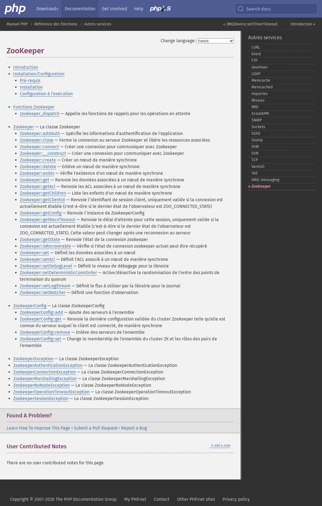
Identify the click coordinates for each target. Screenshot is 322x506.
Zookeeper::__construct (43, 153)
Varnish (257, 166)
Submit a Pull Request (96, 428)
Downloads (47, 8)
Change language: (178, 40)
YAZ (254, 173)
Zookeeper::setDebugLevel (46, 266)
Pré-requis (30, 80)
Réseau (257, 100)
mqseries (259, 93)
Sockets (258, 126)
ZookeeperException (33, 358)
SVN (255, 153)
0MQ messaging (265, 180)
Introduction (25, 67)
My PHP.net (135, 499)
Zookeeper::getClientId (42, 199)
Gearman (259, 67)
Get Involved (114, 8)
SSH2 (255, 133)
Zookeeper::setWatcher (43, 292)
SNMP (256, 120)
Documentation (80, 8)
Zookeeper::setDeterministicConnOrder (58, 272)
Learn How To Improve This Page (38, 428)
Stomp (257, 140)
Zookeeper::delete (38, 166)
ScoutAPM (260, 113)
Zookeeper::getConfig (40, 213)
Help (138, 8)
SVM (255, 146)
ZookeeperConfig (29, 305)
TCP (254, 160)
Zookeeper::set (34, 252)
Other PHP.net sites (196, 499)
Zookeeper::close (36, 140)
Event (256, 54)
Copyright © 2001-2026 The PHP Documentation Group (63, 499)
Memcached (262, 87)
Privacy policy (236, 499)
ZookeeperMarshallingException (45, 378)
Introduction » (303, 24)
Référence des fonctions (55, 24)
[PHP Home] (15, 9)
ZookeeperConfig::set (40, 338)
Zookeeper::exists (37, 173)
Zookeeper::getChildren (43, 193)
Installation (31, 87)
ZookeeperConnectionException (44, 372)
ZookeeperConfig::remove (45, 332)
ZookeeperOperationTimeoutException (51, 391)
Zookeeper (23, 126)
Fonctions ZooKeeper (34, 107)
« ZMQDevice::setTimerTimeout (250, 24)
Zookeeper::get (34, 179)
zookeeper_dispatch (39, 113)
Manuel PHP (17, 24)
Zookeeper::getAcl (37, 186)
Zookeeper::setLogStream (45, 285)
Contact (161, 499)
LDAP (255, 73)
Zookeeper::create (38, 160)
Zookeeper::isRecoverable (45, 246)
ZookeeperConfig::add (41, 312)
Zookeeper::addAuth (40, 133)
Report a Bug (134, 428)
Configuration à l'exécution (46, 93)
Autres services (97, 24)
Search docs (253, 9)
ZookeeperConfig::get (40, 319)
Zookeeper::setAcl (37, 259)
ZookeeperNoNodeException (41, 385)
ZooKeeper (261, 186)
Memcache (260, 80)
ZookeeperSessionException (40, 398)
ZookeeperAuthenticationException (48, 365)
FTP (254, 60)
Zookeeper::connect (39, 146)
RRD (254, 107)
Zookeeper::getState (40, 239)
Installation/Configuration (38, 73)
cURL (255, 47)
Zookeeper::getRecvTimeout (47, 219)
